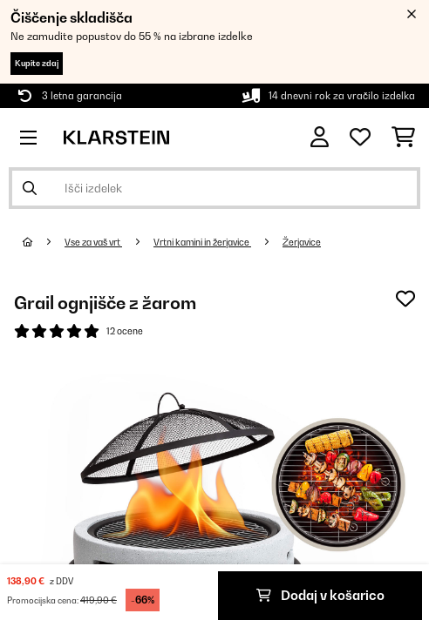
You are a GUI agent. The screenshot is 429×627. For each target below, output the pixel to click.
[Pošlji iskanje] (30, 188)
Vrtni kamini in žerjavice (202, 242)
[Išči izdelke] (214, 188)
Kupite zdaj (36, 63)
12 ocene (124, 331)
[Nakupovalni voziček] (403, 137)
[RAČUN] (319, 137)
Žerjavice (302, 242)
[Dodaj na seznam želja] (405, 298)
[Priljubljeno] (360, 137)
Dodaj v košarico (320, 595)
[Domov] (44, 242)
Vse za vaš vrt (93, 242)
